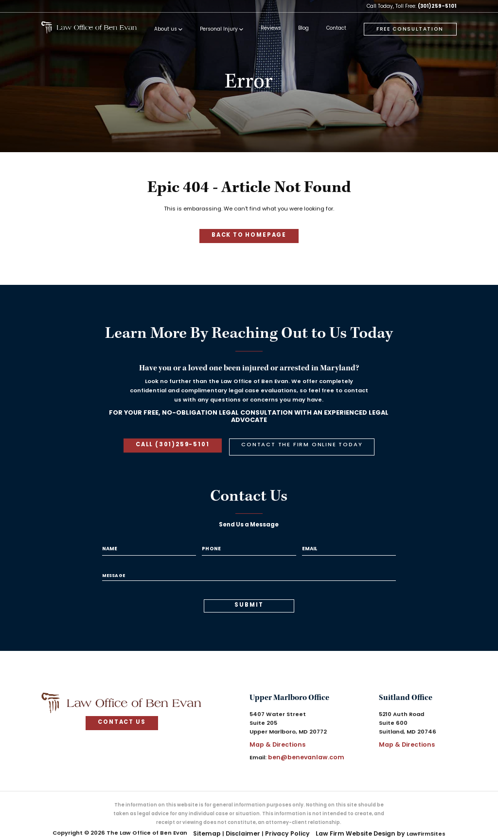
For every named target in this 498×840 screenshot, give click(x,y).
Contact (334, 29)
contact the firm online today (299, 443)
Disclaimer (247, 822)
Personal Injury (216, 29)
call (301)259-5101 (176, 443)
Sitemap (214, 822)
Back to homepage (248, 235)
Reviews (268, 29)
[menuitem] (166, 31)
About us (163, 29)
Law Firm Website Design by (355, 822)
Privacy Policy (288, 822)
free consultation (410, 29)
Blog (301, 29)
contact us (121, 713)
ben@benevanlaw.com (302, 747)
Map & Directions (275, 735)
